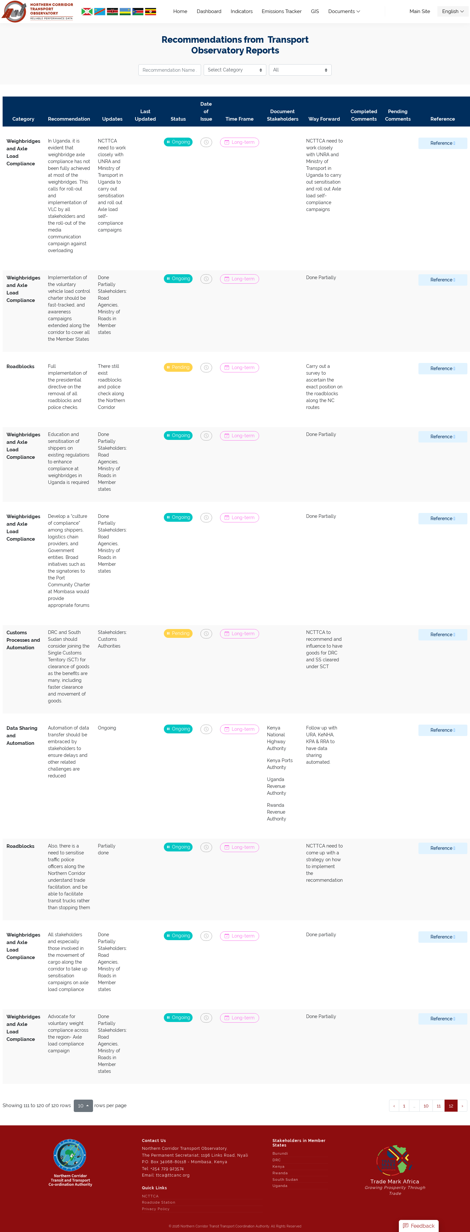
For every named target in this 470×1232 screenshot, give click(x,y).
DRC (277, 1160)
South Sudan (285, 1179)
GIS (315, 11)
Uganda (280, 1186)
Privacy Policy (156, 1209)
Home (182, 11)
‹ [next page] (394, 1105)
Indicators (242, 11)
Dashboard (209, 11)
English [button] (453, 11)
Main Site (420, 11)
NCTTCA (150, 1196)
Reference (443, 143)
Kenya (279, 1166)
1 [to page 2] (404, 1105)
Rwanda (280, 1173)
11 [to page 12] (439, 1105)
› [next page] (462, 1105)
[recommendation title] (169, 70)
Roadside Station (158, 1202)
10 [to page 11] (426, 1105)
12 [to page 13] (451, 1105)
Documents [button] (344, 11)
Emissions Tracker (282, 11)
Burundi (280, 1153)
